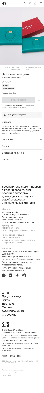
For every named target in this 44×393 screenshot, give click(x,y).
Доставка (8, 303)
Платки (4, 375)
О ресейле (9, 314)
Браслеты (36, 373)
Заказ (6, 300)
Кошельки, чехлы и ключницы (33, 69)
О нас (6, 293)
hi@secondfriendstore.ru (12, 265)
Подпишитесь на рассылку (12, 105)
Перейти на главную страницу (12, 370)
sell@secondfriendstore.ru (13, 271)
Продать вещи (11, 296)
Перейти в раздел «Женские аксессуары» (16, 373)
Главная (5, 67)
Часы (10, 375)
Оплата (7, 307)
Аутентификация (13, 311)
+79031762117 (8, 254)
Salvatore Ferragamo (16, 74)
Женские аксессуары (16, 69)
